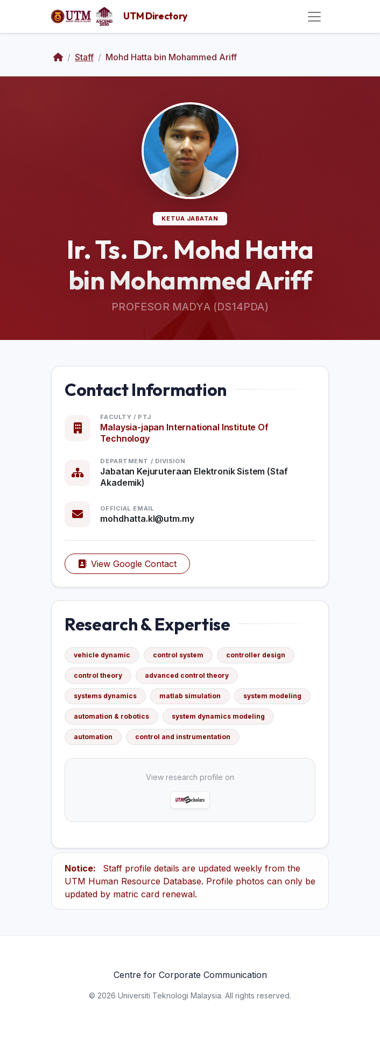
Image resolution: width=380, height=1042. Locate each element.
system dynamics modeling (218, 716)
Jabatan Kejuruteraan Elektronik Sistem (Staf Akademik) (193, 477)
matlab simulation (190, 696)
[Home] (58, 57)
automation (93, 737)
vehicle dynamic (102, 655)
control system (178, 655)
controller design (255, 655)
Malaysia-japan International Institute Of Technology (184, 433)
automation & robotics (111, 716)
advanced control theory (187, 675)
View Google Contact (127, 563)
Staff (84, 57)
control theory (98, 675)
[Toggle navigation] (314, 16)
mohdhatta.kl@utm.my (147, 518)
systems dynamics (105, 696)
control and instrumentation (182, 737)
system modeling (272, 696)
